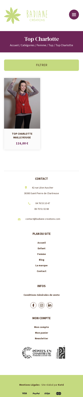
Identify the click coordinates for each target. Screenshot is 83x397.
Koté (61, 385)
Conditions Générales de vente (42, 295)
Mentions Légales (29, 385)
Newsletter (41, 338)
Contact (41, 271)
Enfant (41, 248)
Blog (41, 260)
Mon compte (41, 327)
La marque (41, 265)
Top (50, 45)
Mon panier (41, 333)
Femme (41, 45)
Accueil (14, 45)
